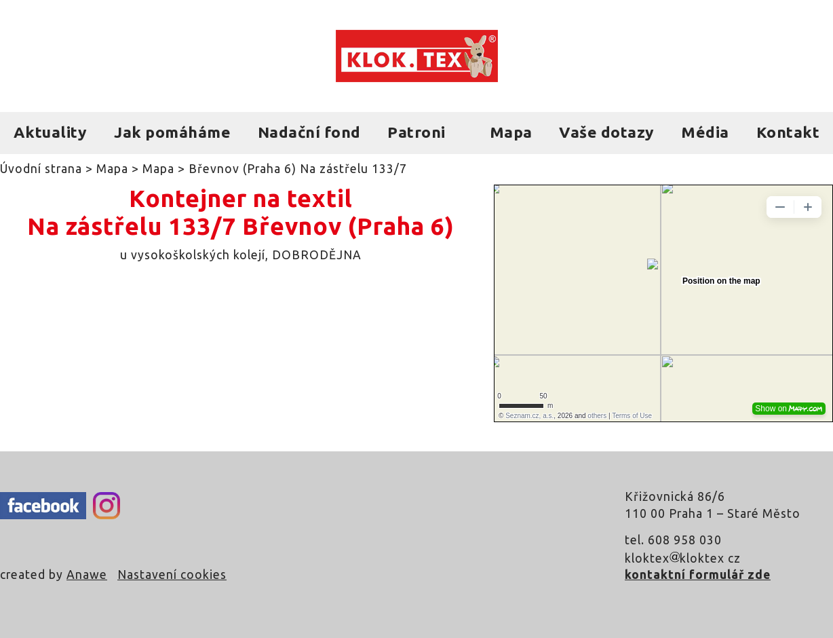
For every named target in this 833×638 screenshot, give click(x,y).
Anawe (86, 574)
